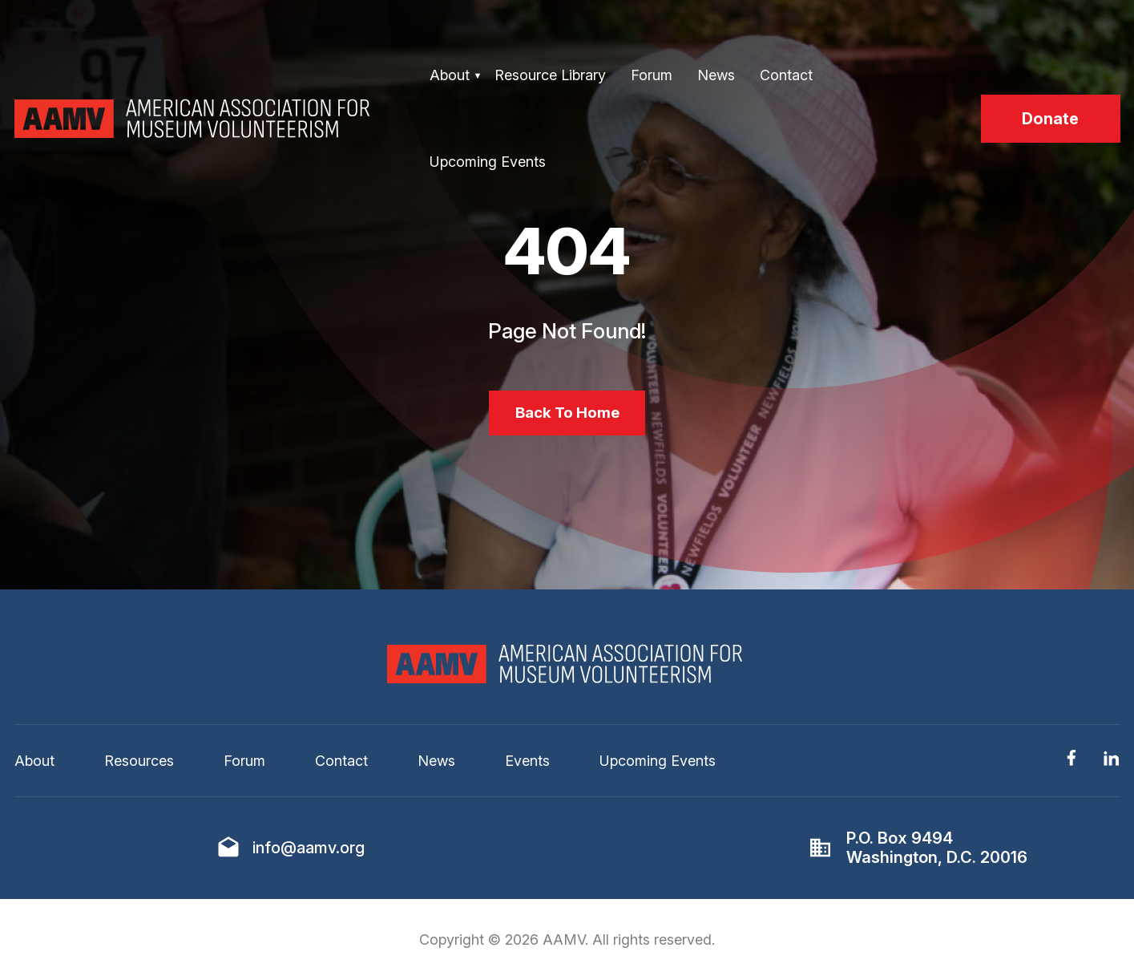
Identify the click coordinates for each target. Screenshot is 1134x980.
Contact (786, 75)
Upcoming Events (488, 161)
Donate (1050, 118)
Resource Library (550, 75)
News (716, 75)
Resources (139, 763)
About (450, 75)
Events (527, 763)
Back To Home (567, 414)
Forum (651, 75)
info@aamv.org (308, 851)
